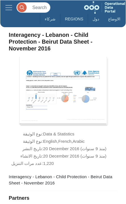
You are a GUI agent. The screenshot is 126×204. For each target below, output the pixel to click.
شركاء (50, 19)
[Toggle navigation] (8, 7)
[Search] (33, 7)
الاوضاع (114, 19)
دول (96, 19)
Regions (74, 19)
